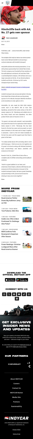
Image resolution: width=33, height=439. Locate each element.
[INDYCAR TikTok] (24, 294)
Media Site (16, 397)
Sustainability (16, 406)
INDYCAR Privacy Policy (20, 347)
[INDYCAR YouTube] (19, 294)
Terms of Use (16, 434)
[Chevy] (14, 364)
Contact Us (16, 388)
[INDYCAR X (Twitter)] (9, 294)
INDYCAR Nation (16, 393)
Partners (16, 402)
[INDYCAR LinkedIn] (17, 299)
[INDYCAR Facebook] (14, 294)
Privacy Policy (17, 429)
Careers (16, 383)
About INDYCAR (16, 379)
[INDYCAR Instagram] (4, 294)
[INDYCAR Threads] (29, 294)
